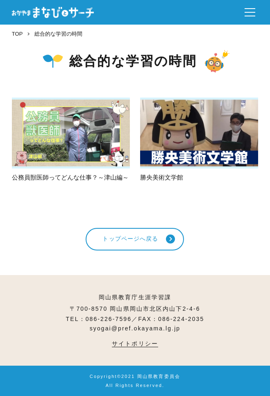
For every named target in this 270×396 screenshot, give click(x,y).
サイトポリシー (135, 343)
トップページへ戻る (130, 238)
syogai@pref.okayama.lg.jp (135, 328)
